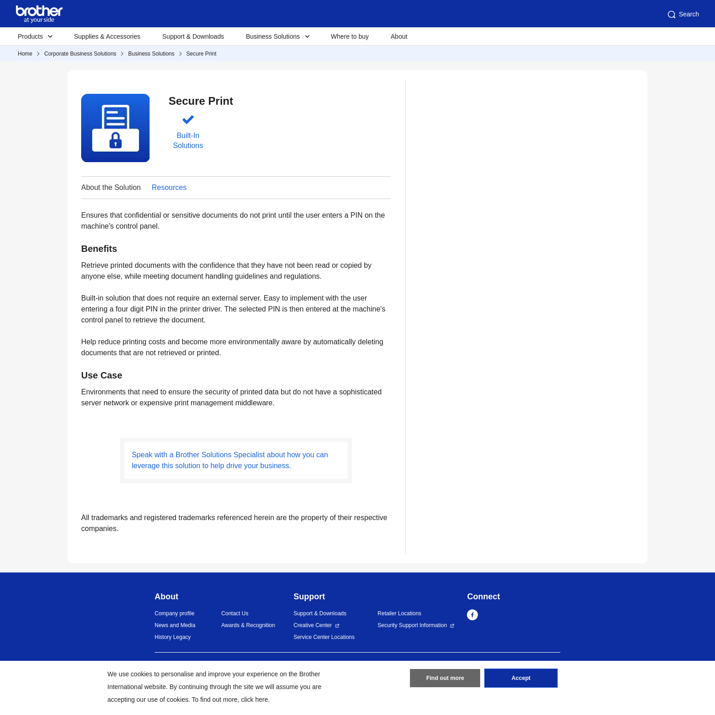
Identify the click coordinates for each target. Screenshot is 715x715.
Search (682, 14)
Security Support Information (412, 625)
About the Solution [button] (111, 187)
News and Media (175, 625)
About (399, 36)
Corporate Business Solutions (80, 54)
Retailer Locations (399, 613)
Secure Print (202, 54)
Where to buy (350, 36)
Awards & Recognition (248, 625)
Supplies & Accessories (107, 36)
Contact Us (234, 613)
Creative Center (313, 625)
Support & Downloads (193, 36)
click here (254, 699)
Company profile (174, 613)
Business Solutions (151, 54)
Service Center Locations (324, 637)
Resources (169, 187)
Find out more (445, 680)
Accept (521, 680)
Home (25, 54)
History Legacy (173, 637)
